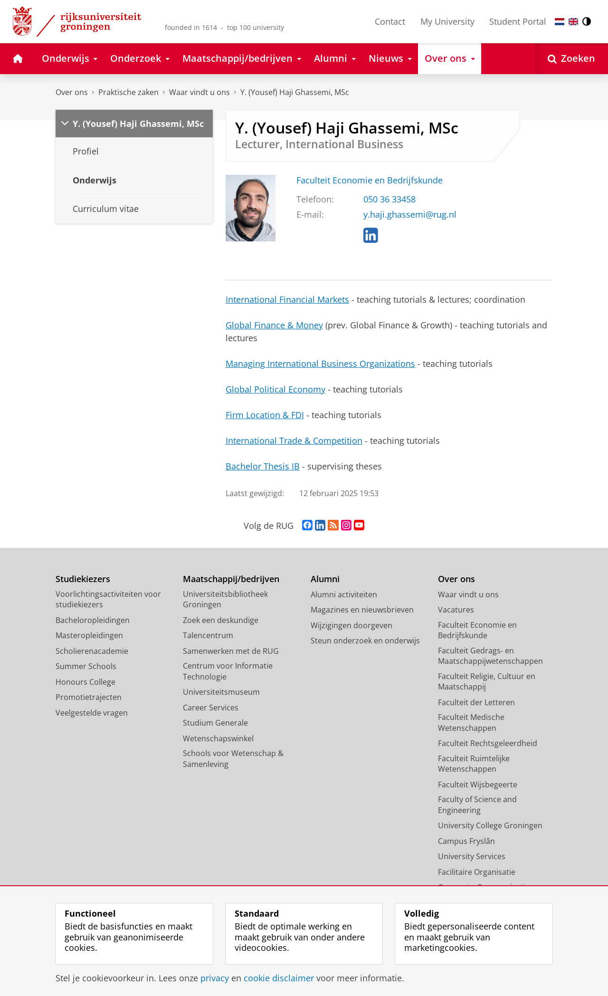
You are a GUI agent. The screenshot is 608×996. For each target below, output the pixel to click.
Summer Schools (86, 666)
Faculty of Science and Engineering (477, 804)
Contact (390, 21)
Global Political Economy (275, 389)
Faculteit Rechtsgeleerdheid (487, 743)
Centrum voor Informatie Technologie (228, 671)
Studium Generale (215, 723)
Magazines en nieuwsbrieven (362, 609)
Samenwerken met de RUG (231, 651)
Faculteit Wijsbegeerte (477, 784)
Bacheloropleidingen (93, 620)
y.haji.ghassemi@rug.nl (409, 214)
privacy (214, 978)
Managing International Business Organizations (320, 363)
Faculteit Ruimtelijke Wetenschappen (474, 764)
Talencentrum (208, 635)
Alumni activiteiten (344, 594)
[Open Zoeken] (571, 58)
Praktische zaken (128, 92)
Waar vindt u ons (199, 92)
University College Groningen (490, 825)
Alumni (325, 579)
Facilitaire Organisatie (476, 872)
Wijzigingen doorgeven (351, 625)
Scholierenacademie (92, 651)
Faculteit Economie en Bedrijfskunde (369, 180)
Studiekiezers (83, 579)
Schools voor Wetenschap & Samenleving (233, 758)
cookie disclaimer (279, 978)
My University (447, 21)
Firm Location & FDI (265, 415)
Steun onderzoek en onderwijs (365, 640)
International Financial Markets (287, 299)
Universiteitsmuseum (221, 692)
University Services (471, 856)
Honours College (85, 682)
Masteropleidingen (89, 635)
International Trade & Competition (294, 440)
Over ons (72, 92)
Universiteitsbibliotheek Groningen (225, 599)
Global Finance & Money (274, 325)
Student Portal (517, 21)
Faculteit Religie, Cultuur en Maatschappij (486, 681)
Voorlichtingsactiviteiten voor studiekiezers (108, 599)
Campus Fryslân (466, 841)
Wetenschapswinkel (218, 738)
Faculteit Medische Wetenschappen (471, 722)
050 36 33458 (389, 199)
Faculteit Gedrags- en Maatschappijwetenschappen (490, 656)
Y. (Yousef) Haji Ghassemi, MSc (294, 92)
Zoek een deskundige (220, 620)
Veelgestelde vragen (92, 713)
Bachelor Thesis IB (263, 466)
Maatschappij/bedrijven (231, 579)
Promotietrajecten (89, 697)
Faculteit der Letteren (476, 702)
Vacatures (456, 609)
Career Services (210, 707)
